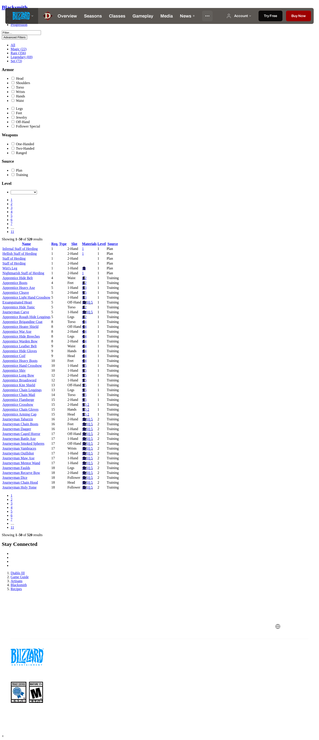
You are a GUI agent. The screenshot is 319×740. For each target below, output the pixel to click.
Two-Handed (23, 148)
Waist (18, 100)
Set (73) (16, 61)
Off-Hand (21, 122)
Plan (17, 170)
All (13, 45)
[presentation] (21, 16)
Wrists (18, 92)
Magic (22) (19, 49)
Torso (18, 87)
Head (17, 78)
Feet (17, 113)
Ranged (19, 153)
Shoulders (21, 83)
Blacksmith (14, 7)
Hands (18, 96)
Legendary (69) (22, 57)
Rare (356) (18, 53)
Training (20, 175)
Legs (17, 108)
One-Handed (23, 144)
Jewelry (19, 117)
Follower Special (26, 126)
